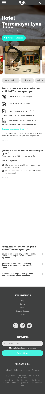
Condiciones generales (19, 383)
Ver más (5, 140)
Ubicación (27, 80)
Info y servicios (10, 80)
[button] (40, 3)
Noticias (22, 304)
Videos (22, 308)
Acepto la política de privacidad (23, 348)
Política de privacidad (23, 380)
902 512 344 (22, 363)
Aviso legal (9, 380)
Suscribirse (22, 353)
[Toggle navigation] (4, 2)
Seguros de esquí (22, 311)
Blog (22, 301)
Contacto (35, 370)
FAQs (23, 314)
